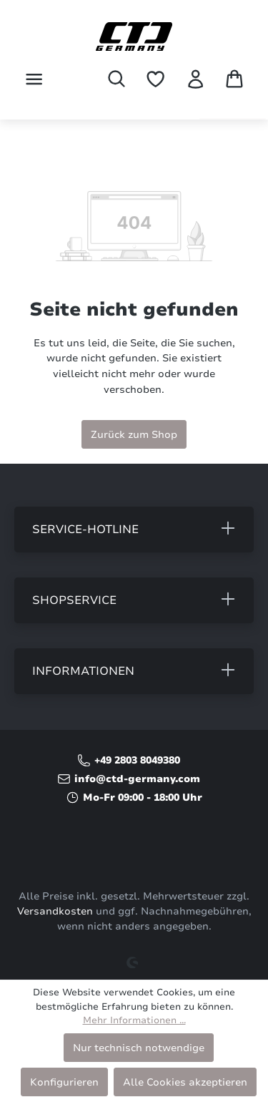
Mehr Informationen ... (134, 1020)
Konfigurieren (64, 1082)
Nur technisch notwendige (138, 1047)
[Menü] (34, 79)
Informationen (83, 671)
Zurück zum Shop (134, 434)
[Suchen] (116, 78)
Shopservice (74, 600)
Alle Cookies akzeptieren (185, 1082)
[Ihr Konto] (195, 79)
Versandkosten (55, 911)
